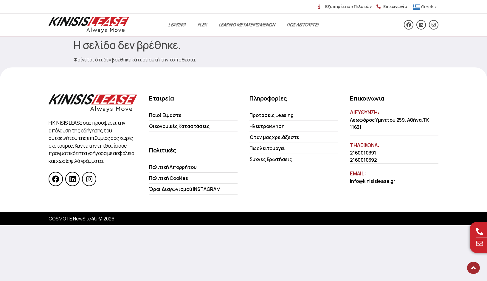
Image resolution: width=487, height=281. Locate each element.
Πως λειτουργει (303, 24)
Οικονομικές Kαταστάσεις (179, 126)
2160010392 (363, 160)
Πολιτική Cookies (168, 178)
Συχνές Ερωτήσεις (270, 159)
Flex (202, 24)
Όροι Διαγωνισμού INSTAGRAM (185, 189)
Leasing (177, 24)
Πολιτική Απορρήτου (172, 167)
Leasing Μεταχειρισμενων (247, 24)
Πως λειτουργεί (267, 148)
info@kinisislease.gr (372, 181)
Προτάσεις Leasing (271, 115)
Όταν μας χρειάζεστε (274, 137)
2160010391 (363, 152)
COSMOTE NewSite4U (73, 218)
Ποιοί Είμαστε (165, 115)
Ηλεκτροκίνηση (266, 126)
